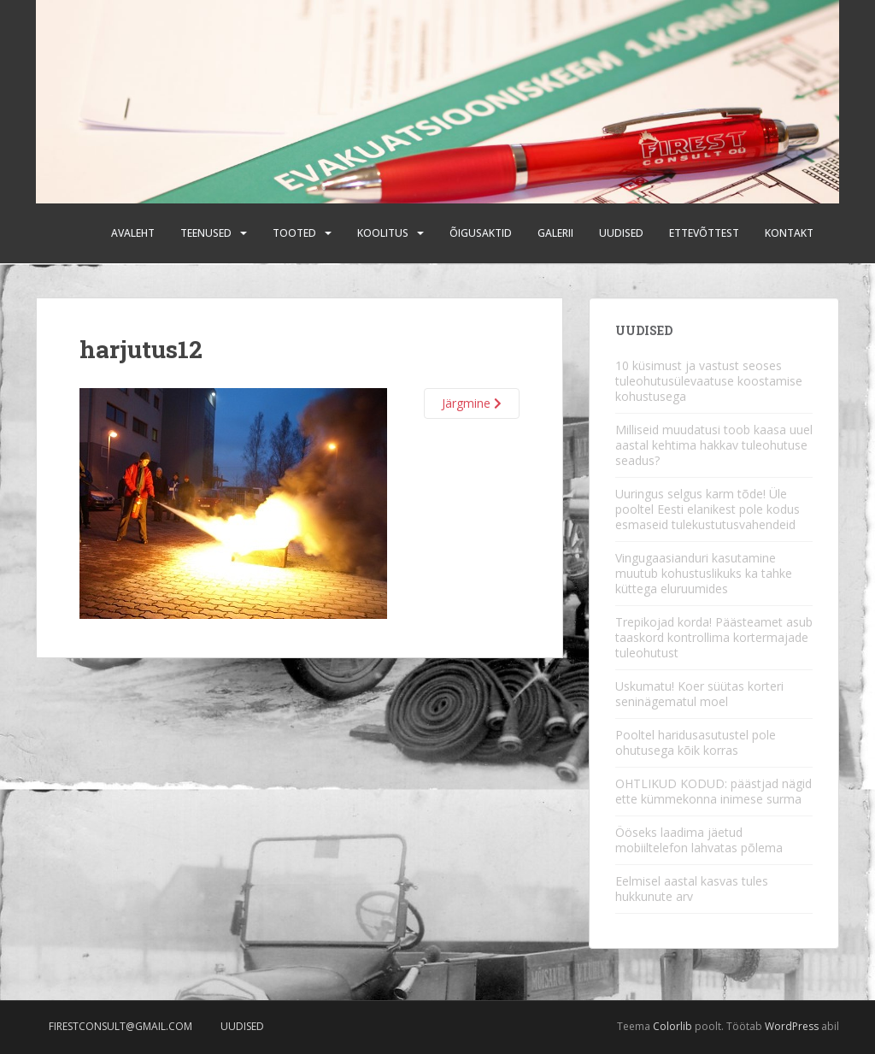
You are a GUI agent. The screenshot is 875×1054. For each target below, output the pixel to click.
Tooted (294, 233)
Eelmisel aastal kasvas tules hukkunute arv (691, 888)
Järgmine (472, 403)
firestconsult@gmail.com (120, 1026)
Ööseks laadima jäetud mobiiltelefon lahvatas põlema (699, 840)
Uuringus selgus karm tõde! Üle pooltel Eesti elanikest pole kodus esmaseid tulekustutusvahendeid (707, 509)
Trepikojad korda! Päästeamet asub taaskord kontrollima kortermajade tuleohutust (714, 637)
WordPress (792, 1026)
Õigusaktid (480, 233)
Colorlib (672, 1026)
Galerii (555, 233)
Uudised (621, 233)
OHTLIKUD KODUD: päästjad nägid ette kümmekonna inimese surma (713, 791)
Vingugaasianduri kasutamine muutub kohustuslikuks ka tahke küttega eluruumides (703, 573)
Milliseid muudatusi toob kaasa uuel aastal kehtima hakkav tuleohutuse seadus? (714, 444)
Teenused (206, 233)
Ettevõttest (704, 233)
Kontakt (789, 233)
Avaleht (133, 233)
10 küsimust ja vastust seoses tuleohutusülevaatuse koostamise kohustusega (708, 380)
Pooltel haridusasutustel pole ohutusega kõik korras (695, 742)
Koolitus (382, 233)
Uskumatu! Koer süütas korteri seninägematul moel (699, 694)
